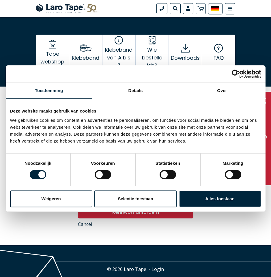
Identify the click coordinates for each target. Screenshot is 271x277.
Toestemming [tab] (49, 90)
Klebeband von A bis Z (118, 57)
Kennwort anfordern (135, 212)
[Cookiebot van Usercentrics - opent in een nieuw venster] (236, 74)
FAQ (219, 57)
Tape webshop (52, 57)
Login (158, 269)
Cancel (85, 224)
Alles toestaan (220, 198)
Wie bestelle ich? (152, 57)
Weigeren (51, 198)
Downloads (185, 57)
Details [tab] (135, 90)
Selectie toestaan (135, 198)
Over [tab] (222, 90)
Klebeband (85, 57)
